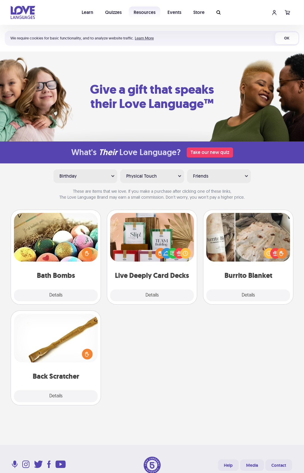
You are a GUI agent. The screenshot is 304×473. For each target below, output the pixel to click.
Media (252, 465)
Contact (278, 465)
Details (56, 295)
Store (199, 12)
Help (228, 465)
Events (174, 12)
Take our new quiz (210, 152)
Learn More (144, 38)
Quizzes (113, 12)
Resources (145, 12)
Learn (87, 12)
